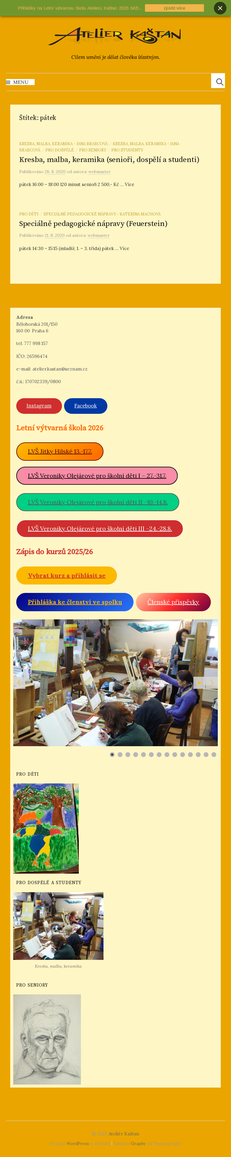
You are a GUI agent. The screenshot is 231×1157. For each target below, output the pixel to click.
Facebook (85, 405)
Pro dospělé (59, 150)
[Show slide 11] (190, 754)
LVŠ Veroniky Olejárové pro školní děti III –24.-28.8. (100, 528)
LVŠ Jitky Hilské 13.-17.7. (60, 451)
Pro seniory (92, 150)
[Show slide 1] (112, 754)
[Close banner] (220, 8)
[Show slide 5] (143, 754)
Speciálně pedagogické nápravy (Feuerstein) (93, 223)
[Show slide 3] (127, 754)
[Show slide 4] (135, 754)
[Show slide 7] (159, 754)
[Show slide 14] (213, 754)
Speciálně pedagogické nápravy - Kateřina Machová (102, 214)
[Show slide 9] (174, 754)
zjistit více (174, 8)
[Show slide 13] (206, 754)
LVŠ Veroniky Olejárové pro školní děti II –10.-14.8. (98, 502)
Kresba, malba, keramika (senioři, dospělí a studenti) (109, 159)
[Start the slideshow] (199, 683)
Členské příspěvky (173, 602)
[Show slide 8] (167, 754)
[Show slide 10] (182, 754)
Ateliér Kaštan (124, 1134)
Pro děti (28, 214)
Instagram (38, 405)
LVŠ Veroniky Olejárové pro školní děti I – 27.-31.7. (97, 475)
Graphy (138, 1143)
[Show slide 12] (198, 754)
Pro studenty (127, 150)
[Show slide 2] (120, 754)
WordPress (77, 1143)
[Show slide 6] (151, 754)
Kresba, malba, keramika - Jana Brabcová (63, 143)
